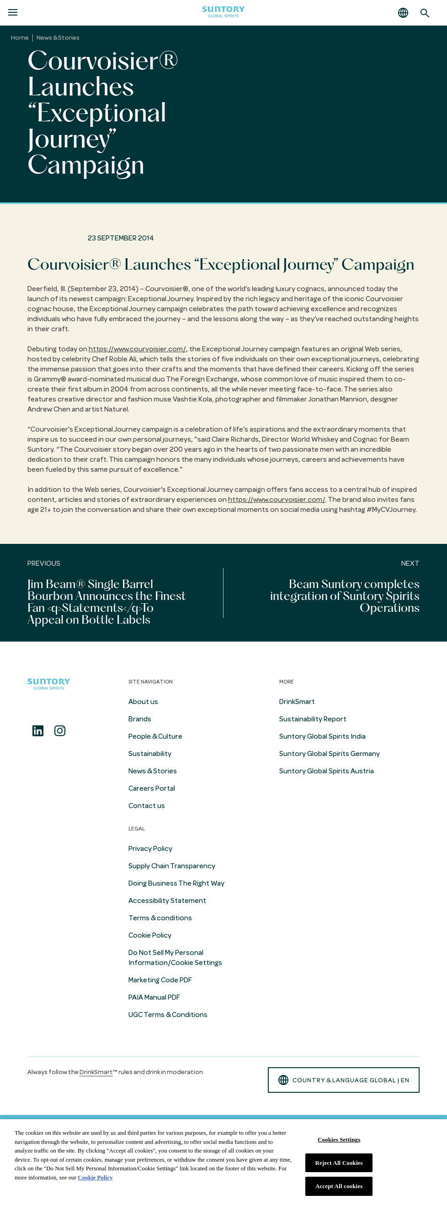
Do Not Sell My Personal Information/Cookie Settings (175, 957)
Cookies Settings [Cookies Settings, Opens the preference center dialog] (339, 1139)
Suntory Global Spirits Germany (329, 753)
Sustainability (149, 753)
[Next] (335, 593)
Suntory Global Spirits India (322, 736)
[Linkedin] (37, 730)
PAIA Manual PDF (154, 997)
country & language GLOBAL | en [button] (344, 1080)
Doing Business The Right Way (176, 883)
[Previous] (112, 593)
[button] (403, 13)
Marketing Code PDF (160, 980)
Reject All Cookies (339, 1162)
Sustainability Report (312, 719)
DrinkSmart (297, 701)
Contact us (146, 805)
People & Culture (155, 736)
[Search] (425, 13)
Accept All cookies (338, 1186)
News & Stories (58, 38)
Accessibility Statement (167, 900)
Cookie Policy (149, 935)
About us (143, 701)
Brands (139, 719)
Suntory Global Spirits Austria (326, 771)
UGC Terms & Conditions (168, 1014)
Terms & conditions (160, 918)
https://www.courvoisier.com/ (137, 349)
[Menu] (12, 12)
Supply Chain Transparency (171, 866)
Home (20, 38)
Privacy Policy (150, 848)
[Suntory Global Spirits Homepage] (223, 13)
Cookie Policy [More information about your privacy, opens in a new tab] (95, 1177)
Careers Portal (151, 788)
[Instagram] (59, 730)
